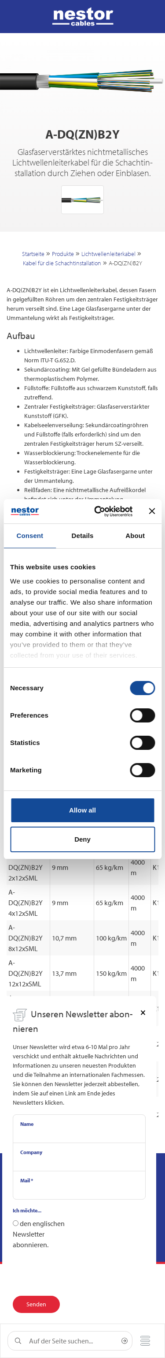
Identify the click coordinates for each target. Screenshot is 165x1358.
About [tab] (135, 535)
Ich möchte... (27, 1210)
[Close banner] (152, 511)
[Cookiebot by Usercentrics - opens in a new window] (98, 511)
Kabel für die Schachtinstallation (62, 263)
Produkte (63, 254)
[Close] (143, 1012)
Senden (36, 1304)
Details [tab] (83, 535)
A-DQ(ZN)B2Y (125, 263)
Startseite (33, 254)
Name (26, 1124)
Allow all (82, 810)
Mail (26, 1180)
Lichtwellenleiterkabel (108, 254)
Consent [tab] (29, 535)
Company (31, 1152)
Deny (82, 839)
